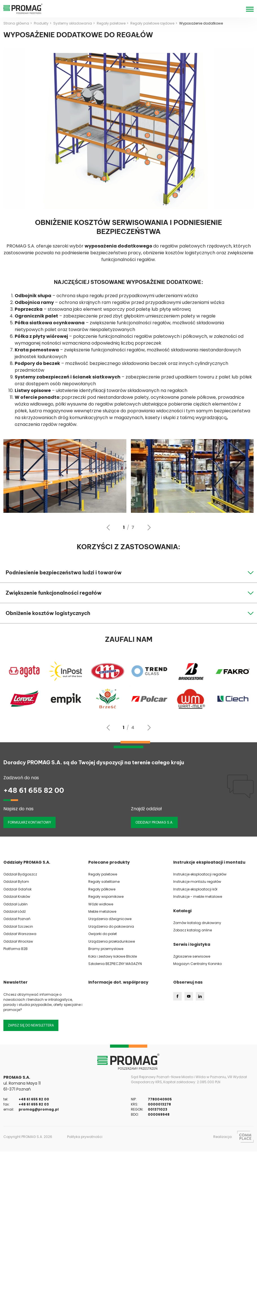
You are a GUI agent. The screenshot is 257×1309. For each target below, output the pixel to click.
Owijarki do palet (102, 933)
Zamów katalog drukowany (197, 922)
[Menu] (250, 9)
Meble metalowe (102, 911)
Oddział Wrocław (18, 941)
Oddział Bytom (16, 881)
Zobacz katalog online (192, 930)
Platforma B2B (15, 948)
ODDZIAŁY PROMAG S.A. (154, 822)
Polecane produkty (109, 862)
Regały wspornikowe (106, 896)
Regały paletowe (102, 874)
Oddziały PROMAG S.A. (26, 862)
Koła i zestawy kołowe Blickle (112, 956)
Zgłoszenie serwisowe (191, 956)
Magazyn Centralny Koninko (197, 963)
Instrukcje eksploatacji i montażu (209, 862)
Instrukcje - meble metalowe (197, 896)
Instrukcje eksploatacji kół (195, 889)
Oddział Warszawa (19, 933)
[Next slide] (149, 527)
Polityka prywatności (84, 1136)
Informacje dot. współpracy (118, 982)
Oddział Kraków (16, 896)
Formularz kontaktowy (29, 822)
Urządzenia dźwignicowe (109, 918)
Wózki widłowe (100, 904)
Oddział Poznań (16, 918)
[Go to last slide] (108, 527)
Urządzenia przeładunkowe (111, 941)
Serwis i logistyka (191, 944)
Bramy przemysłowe (105, 948)
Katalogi (182, 911)
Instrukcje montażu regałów (197, 881)
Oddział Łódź (14, 911)
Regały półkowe (101, 889)
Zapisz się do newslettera (31, 1025)
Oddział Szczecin (18, 926)
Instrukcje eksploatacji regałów (200, 874)
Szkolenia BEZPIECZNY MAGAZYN (115, 963)
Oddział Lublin (15, 904)
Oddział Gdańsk (17, 889)
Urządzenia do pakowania (111, 926)
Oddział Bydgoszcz (20, 874)
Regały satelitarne (104, 881)
